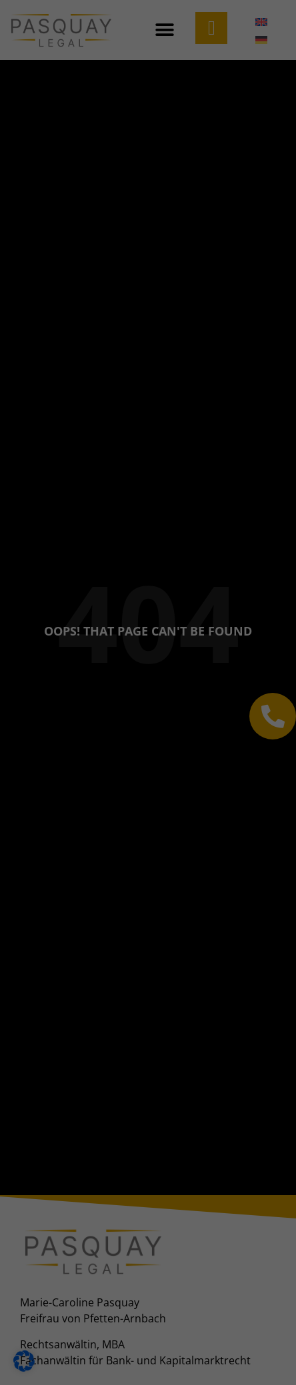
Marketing (47, 312)
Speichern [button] (148, 548)
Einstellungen (110, 216)
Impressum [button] (218, 658)
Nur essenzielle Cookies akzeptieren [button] (148, 587)
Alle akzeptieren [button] (148, 508)
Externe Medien (59, 394)
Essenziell (45, 242)
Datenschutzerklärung (109, 203)
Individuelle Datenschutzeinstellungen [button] (148, 626)
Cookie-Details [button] (84, 658)
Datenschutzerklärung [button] (153, 658)
